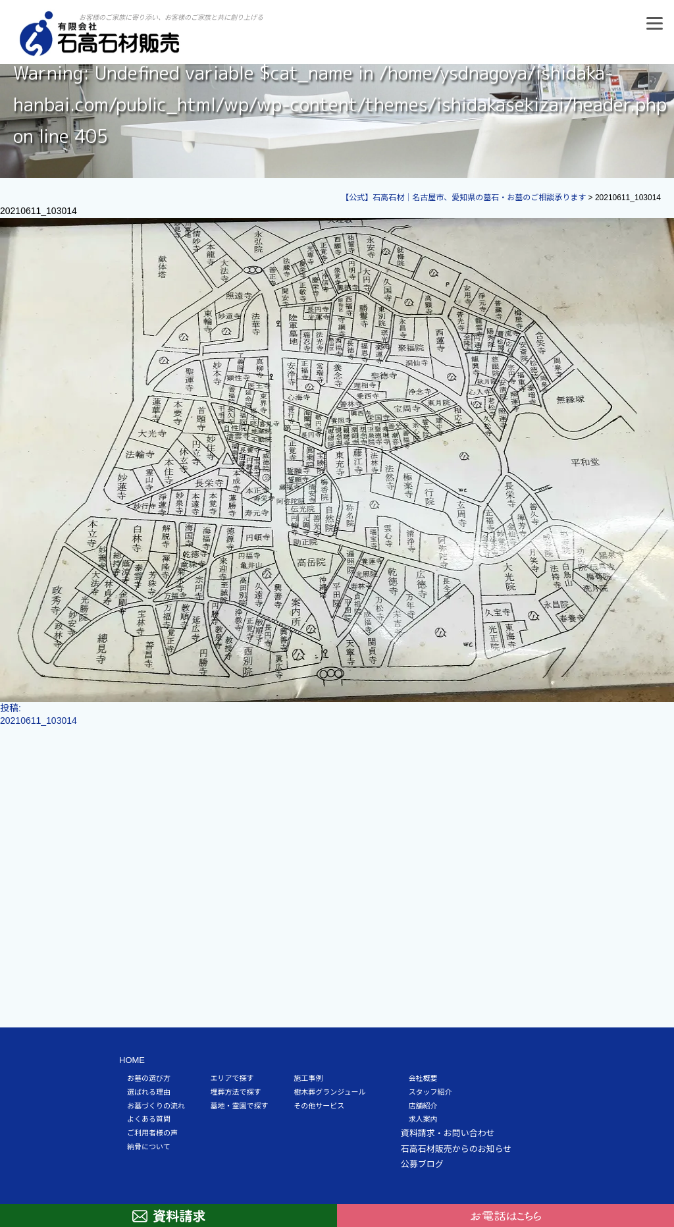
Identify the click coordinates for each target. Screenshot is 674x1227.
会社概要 (423, 1078)
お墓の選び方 (148, 1078)
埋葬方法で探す (236, 1092)
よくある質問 (148, 1119)
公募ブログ (422, 1164)
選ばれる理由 (148, 1092)
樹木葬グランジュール (329, 1092)
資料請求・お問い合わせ (448, 1133)
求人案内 (423, 1119)
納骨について (148, 1147)
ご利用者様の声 (152, 1133)
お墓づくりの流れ (156, 1106)
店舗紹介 (423, 1106)
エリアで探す (232, 1078)
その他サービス (319, 1106)
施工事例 (308, 1078)
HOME (132, 1060)
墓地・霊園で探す (240, 1106)
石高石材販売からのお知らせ (456, 1149)
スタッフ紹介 (430, 1092)
